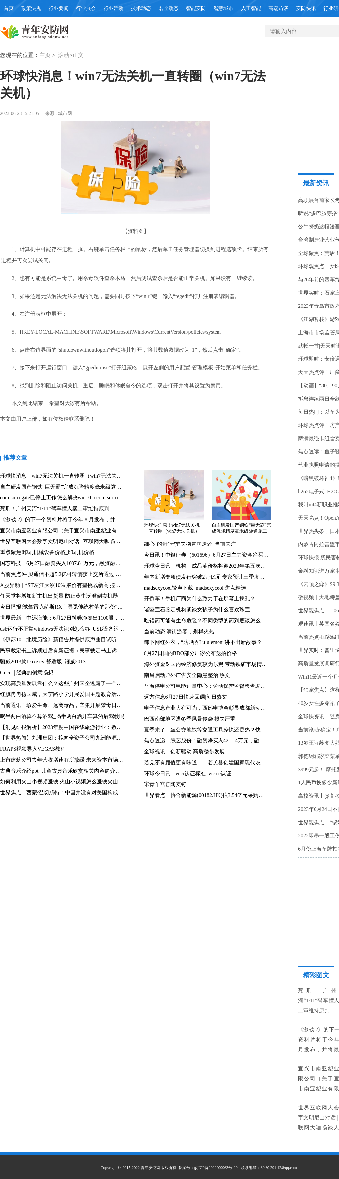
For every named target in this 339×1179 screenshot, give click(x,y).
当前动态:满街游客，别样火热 (179, 631)
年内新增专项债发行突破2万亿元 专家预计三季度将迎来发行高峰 (220, 577)
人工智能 (251, 8)
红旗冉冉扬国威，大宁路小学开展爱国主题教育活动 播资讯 (69, 694)
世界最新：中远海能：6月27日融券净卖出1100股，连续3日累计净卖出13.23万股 (93, 618)
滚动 (63, 55)
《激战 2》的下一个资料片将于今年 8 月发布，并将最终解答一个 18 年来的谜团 (93, 519)
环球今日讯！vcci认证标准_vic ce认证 (187, 773)
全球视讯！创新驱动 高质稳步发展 (184, 751)
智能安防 (196, 8)
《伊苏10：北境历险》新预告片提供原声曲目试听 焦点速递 (69, 639)
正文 (78, 55)
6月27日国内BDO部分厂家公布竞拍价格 (190, 653)
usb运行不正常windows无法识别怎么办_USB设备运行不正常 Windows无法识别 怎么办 (100, 629)
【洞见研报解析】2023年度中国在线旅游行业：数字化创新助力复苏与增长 (87, 727)
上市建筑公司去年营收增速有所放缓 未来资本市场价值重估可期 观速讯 (83, 760)
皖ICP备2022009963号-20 (216, 1167)
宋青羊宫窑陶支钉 (165, 784)
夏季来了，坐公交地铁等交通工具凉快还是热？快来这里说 (213, 729)
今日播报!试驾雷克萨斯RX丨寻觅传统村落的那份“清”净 (65, 607)
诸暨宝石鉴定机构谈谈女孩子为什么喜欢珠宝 (197, 609)
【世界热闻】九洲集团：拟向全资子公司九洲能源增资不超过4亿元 (78, 738)
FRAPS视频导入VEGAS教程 (33, 749)
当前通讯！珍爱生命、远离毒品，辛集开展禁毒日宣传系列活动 (74, 705)
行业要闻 (59, 8)
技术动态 (141, 8)
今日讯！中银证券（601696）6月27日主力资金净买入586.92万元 (219, 555)
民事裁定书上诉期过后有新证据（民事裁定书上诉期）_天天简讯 (75, 650)
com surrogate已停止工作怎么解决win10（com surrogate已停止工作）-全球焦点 (90, 497)
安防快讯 (306, 8)
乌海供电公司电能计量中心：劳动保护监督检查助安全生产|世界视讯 (224, 686)
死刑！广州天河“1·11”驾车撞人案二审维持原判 (54, 508)
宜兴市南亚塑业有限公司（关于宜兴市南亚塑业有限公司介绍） (74, 530)
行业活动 (113, 8)
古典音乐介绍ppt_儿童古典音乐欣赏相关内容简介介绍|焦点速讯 (74, 771)
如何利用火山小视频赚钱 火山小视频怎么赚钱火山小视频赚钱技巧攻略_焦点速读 (94, 781)
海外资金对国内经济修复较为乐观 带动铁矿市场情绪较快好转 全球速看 (227, 664)
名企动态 (168, 8)
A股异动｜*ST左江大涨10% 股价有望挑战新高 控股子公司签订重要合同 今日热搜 (95, 585)
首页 (9, 8)
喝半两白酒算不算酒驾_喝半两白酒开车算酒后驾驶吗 (62, 716)
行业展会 (86, 8)
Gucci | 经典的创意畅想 (26, 672)
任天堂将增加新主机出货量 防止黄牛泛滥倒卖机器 (59, 596)
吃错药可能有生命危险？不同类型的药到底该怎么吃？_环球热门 (219, 620)
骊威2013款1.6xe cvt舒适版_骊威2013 (43, 661)
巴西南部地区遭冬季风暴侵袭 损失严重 (189, 719)
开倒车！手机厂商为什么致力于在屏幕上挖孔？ (199, 598)
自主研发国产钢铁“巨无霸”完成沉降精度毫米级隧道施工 (66, 487)
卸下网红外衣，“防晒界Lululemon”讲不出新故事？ (203, 642)
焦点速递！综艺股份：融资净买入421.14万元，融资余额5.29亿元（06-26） (231, 740)
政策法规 (31, 8)
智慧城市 (223, 8)
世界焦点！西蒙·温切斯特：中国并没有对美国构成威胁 (64, 792)
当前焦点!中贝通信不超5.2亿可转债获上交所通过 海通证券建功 (73, 574)
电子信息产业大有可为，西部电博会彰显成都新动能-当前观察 (216, 708)
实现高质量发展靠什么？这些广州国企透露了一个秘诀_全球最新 (75, 683)
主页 (45, 55)
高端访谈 (278, 8)
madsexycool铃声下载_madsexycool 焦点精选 (195, 587)
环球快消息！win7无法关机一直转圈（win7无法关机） (63, 476)
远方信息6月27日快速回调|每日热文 (185, 697)
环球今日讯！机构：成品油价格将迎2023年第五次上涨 (207, 566)
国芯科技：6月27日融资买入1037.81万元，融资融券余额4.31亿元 (75, 563)
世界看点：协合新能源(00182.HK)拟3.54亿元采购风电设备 (212, 795)
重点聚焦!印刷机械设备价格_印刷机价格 (47, 552)
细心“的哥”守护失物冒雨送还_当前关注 (190, 544)
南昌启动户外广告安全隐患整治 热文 (187, 675)
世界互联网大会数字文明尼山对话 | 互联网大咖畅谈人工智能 (70, 541)
